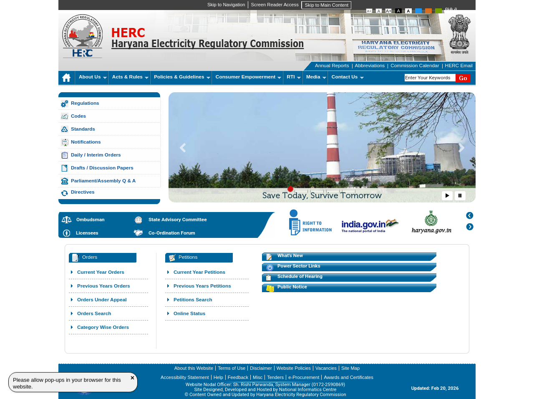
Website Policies (294, 368)
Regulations (85, 103)
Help (218, 377)
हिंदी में (451, 10)
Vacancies (326, 368)
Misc (257, 377)
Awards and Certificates (348, 377)
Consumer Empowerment (248, 77)
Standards (83, 129)
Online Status (189, 313)
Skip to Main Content (326, 5)
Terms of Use (231, 368)
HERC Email (459, 65)
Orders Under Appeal (102, 300)
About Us (93, 77)
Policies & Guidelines (182, 77)
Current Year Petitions (199, 272)
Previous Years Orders (103, 286)
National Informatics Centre (308, 389)
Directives (83, 192)
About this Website (193, 368)
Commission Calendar (414, 65)
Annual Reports (332, 65)
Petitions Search (193, 300)
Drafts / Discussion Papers (102, 168)
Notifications (86, 142)
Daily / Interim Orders (96, 155)
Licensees (87, 233)
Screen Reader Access (275, 4)
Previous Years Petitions (202, 286)
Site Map (350, 368)
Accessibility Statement (185, 377)
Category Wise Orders (103, 327)
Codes (78, 116)
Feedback (238, 377)
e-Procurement (303, 377)
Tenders (275, 377)
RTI (294, 77)
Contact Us (348, 77)
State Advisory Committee (178, 219)
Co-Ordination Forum (172, 233)
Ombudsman (90, 219)
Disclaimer (261, 368)
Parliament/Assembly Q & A (103, 181)
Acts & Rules (130, 77)
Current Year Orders (100, 272)
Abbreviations (370, 65)
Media (316, 77)
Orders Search (94, 313)
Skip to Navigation (226, 4)
